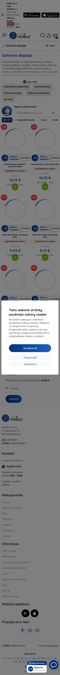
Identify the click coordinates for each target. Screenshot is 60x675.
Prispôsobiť (30, 357)
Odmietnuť (30, 364)
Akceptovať (30, 348)
